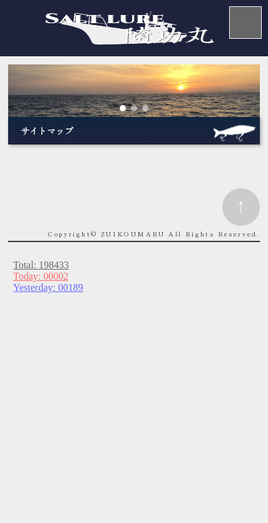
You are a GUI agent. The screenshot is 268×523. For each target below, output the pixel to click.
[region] (134, 90)
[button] (123, 108)
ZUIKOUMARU (133, 233)
